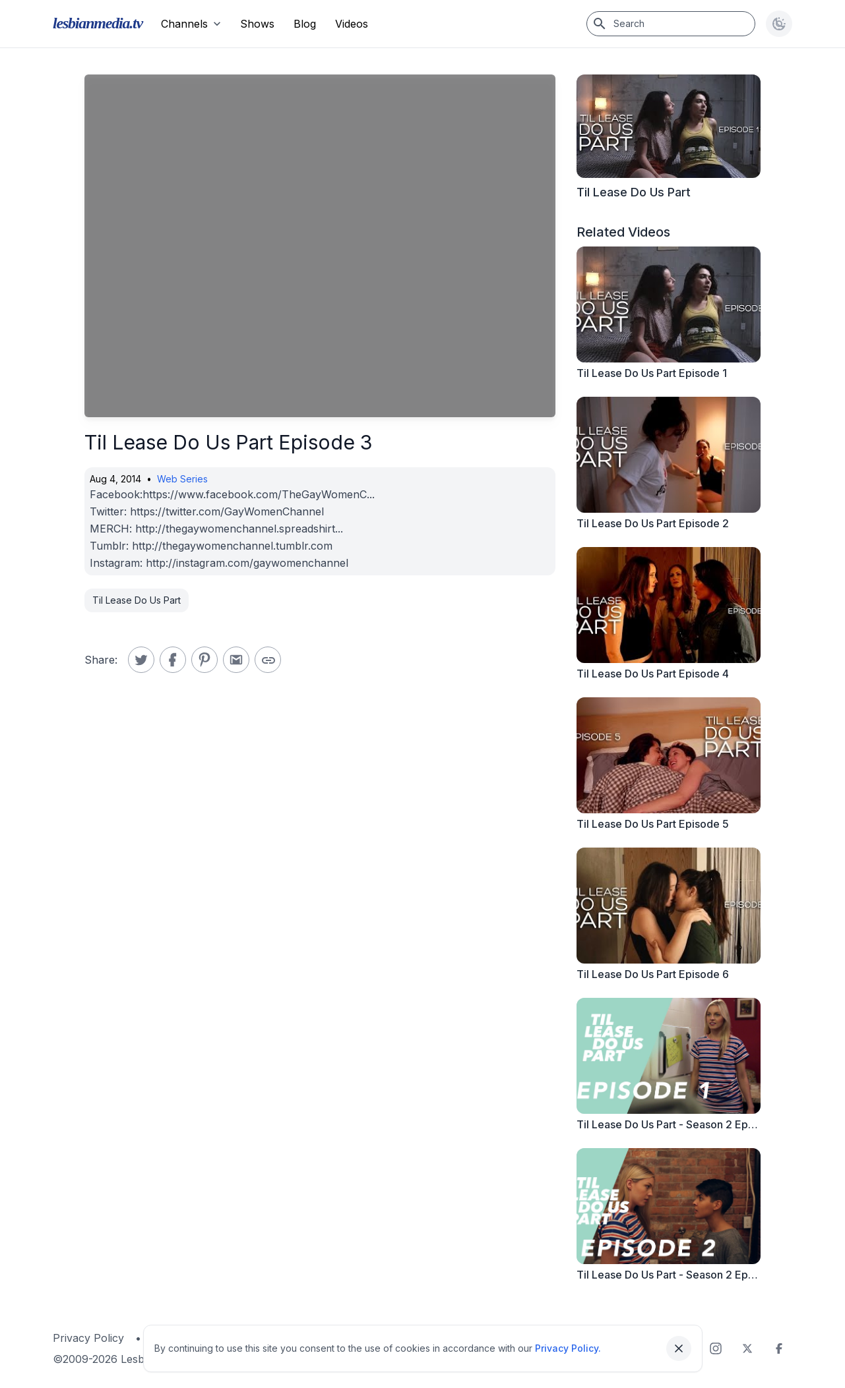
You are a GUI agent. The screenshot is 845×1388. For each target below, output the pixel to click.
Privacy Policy (88, 1338)
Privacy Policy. (568, 1348)
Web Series (182, 478)
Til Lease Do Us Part (136, 600)
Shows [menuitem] (257, 23)
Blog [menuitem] (305, 23)
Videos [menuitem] (351, 23)
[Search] (670, 23)
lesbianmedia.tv (97, 23)
